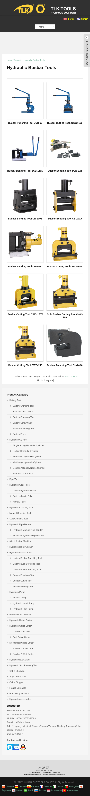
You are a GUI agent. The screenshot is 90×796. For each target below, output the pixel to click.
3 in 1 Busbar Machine (20, 541)
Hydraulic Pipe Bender (20, 524)
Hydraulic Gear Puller (20, 485)
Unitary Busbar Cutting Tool (26, 564)
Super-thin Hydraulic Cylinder (27, 456)
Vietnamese (70, 790)
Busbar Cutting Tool (22, 580)
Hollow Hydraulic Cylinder (25, 451)
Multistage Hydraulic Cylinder (27, 462)
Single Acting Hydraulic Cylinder (28, 445)
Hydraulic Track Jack (23, 473)
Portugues (72, 786)
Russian (40, 790)
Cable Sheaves (17, 671)
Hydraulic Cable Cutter (21, 626)
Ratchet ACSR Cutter (23, 654)
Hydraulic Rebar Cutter (21, 620)
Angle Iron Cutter (18, 676)
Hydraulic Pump (17, 592)
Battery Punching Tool (23, 428)
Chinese (8, 786)
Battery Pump (19, 434)
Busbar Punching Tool (23, 575)
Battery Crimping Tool (23, 406)
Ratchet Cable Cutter (23, 648)
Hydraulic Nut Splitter (20, 659)
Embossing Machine (19, 693)
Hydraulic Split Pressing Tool (24, 665)
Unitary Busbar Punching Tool (27, 558)
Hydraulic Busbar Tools (34, 60)
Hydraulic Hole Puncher (21, 547)
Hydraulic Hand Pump (23, 603)
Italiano (58, 786)
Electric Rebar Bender (20, 614)
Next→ (69, 376)
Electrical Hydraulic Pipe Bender (28, 535)
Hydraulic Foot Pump (23, 609)
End (75, 376)
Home (9, 60)
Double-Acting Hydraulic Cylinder (29, 468)
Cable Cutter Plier (21, 631)
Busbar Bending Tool (23, 586)
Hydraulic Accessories (20, 699)
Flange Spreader (18, 688)
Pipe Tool (14, 479)
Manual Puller (19, 501)
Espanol (33, 786)
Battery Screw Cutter (23, 423)
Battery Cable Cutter (23, 411)
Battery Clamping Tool (23, 417)
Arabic (29, 790)
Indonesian (54, 790)
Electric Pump (19, 597)
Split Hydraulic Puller (23, 496)
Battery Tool (15, 400)
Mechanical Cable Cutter (22, 642)
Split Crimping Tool (19, 518)
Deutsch (21, 786)
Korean (17, 790)
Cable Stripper (17, 682)
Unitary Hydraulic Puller (24, 490)
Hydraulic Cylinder (18, 439)
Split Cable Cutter (21, 637)
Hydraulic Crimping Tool (21, 507)
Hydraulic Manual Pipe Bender (28, 530)
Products (18, 60)
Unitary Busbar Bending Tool (27, 569)
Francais (46, 786)
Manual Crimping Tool (20, 513)
